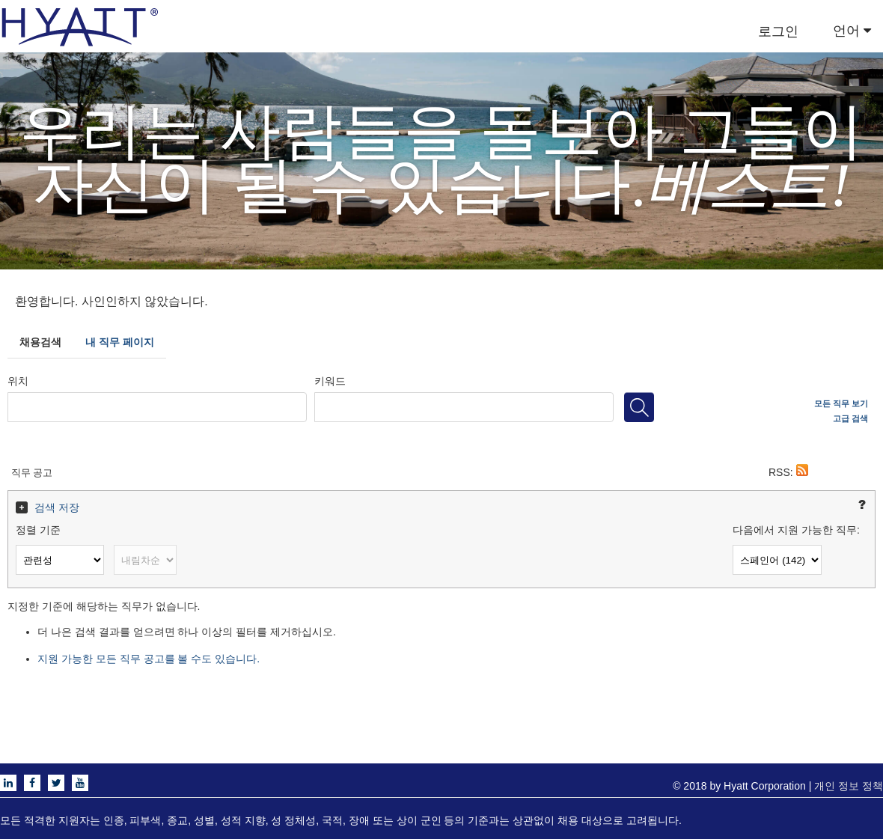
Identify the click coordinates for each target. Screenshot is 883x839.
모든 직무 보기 (841, 403)
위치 (17, 381)
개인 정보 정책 (848, 786)
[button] (802, 472)
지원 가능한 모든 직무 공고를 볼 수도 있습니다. (148, 659)
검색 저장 (56, 507)
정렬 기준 (38, 530)
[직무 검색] (639, 407)
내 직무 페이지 (119, 342)
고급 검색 (850, 418)
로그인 (778, 31)
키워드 (330, 381)
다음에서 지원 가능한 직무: (796, 530)
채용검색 (40, 342)
